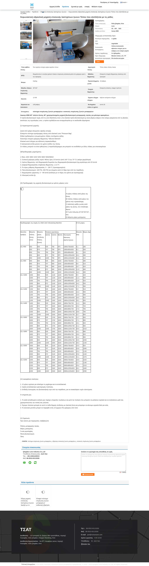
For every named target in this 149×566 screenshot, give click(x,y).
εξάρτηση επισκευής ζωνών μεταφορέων (64, 441)
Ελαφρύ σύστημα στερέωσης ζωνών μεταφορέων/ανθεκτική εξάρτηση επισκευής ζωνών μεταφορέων (42, 504)
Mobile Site (85, 544)
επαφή (87, 7)
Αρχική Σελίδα (55, 7)
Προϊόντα (65, 7)
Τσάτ (98, 61)
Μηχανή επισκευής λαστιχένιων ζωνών (53, 12)
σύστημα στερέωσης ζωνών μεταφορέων (39, 441)
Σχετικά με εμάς (76, 7)
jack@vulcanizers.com (94, 535)
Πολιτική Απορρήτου (28, 564)
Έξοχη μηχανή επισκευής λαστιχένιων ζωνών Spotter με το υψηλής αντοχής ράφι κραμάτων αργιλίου (27, 505)
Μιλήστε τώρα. (97, 6)
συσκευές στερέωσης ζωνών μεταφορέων (89, 441)
